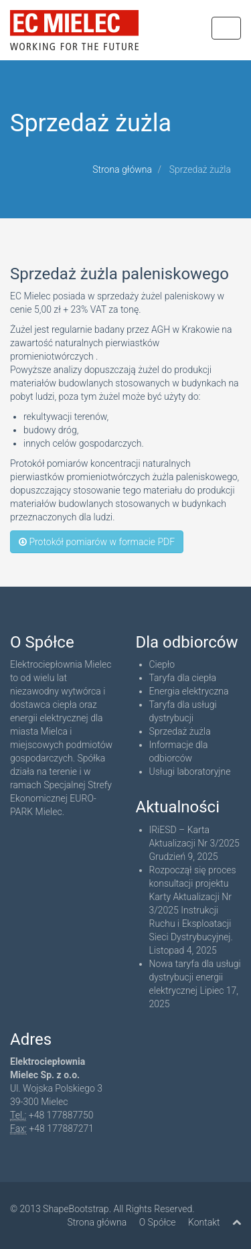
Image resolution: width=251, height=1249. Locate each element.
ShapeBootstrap (76, 1208)
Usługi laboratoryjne (190, 771)
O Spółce (157, 1222)
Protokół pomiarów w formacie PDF (97, 541)
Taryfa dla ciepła (183, 677)
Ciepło (162, 664)
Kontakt (204, 1222)
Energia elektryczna (189, 691)
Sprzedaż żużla (180, 731)
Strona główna (122, 169)
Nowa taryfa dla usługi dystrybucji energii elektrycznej (195, 977)
